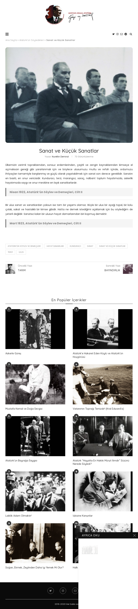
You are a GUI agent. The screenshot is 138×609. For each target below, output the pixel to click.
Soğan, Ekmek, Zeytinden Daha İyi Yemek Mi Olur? (34, 567)
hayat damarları (55, 246)
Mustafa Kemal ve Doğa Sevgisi (23, 408)
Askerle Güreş (13, 353)
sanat (90, 246)
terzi (10, 252)
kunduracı (75, 246)
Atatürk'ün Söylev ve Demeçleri (24, 246)
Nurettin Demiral (60, 156)
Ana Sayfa (11, 40)
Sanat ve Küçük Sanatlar (112, 246)
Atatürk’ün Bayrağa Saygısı (21, 460)
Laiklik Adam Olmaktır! (18, 515)
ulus (21, 252)
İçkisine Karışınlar (83, 515)
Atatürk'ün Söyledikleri (31, 40)
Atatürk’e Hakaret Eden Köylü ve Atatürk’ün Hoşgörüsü (98, 355)
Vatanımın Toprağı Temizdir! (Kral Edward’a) (98, 408)
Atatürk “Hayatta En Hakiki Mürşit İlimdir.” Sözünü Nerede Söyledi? (101, 462)
